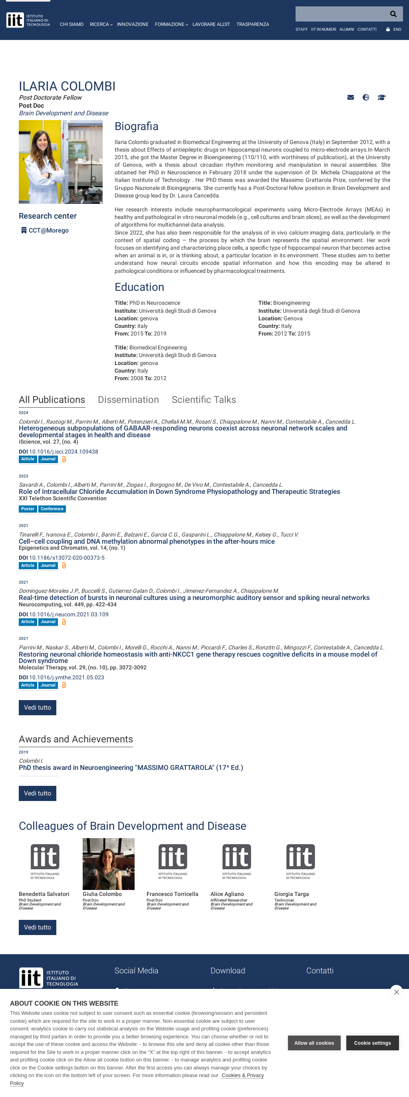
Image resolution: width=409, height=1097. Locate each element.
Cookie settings (372, 1043)
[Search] (349, 14)
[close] (396, 991)
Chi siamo (71, 24)
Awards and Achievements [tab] (76, 739)
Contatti (367, 29)
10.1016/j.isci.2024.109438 (58, 451)
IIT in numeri (323, 29)
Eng (397, 29)
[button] (100, 20)
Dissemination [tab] (128, 400)
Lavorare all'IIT (211, 24)
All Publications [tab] (52, 400)
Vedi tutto (37, 707)
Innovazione (133, 24)
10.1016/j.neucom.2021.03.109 (64, 614)
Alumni (347, 29)
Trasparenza (252, 24)
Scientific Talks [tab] (204, 400)
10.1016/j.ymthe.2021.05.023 (61, 677)
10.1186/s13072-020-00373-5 (62, 557)
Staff (302, 29)
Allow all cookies (314, 1043)
